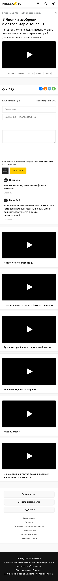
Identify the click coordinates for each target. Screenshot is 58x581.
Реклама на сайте (29, 538)
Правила (29, 522)
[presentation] (25, 151)
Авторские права (29, 534)
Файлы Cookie (29, 530)
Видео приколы (34, 13)
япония (39, 73)
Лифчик (30, 73)
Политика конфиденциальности (29, 526)
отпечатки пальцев (16, 73)
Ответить (8, 193)
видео (48, 73)
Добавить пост (29, 494)
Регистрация (29, 518)
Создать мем (29, 509)
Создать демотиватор (29, 502)
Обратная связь (23, 570)
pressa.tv (21, 13)
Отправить (18, 170)
